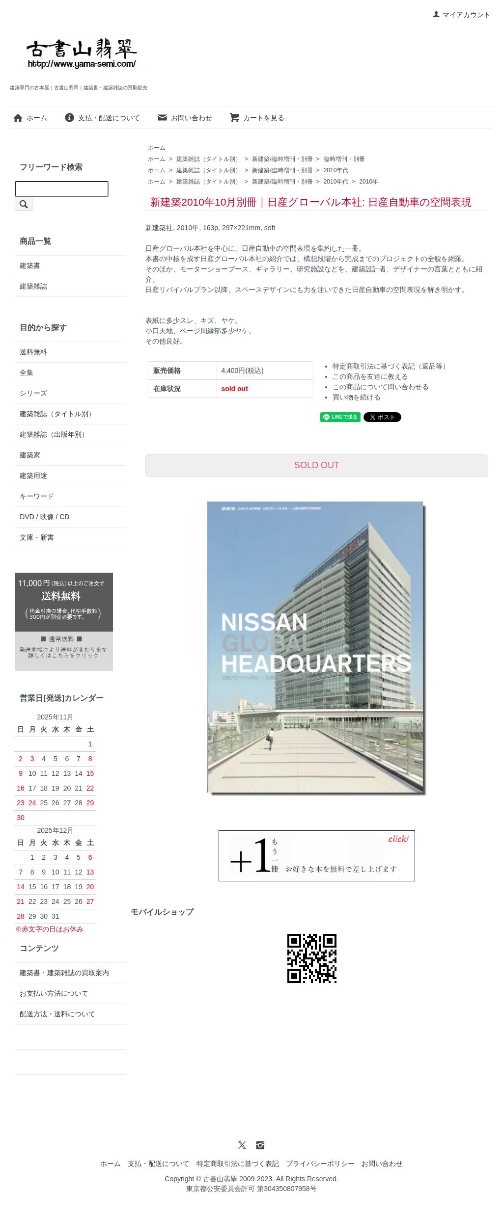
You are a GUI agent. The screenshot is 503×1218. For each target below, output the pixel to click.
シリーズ (33, 393)
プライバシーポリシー (320, 1163)
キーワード (37, 496)
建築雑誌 (33, 286)
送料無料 (33, 352)
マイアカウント (461, 15)
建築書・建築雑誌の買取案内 (64, 973)
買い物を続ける (357, 397)
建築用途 (33, 475)
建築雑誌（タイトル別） (208, 159)
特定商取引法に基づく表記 (237, 1163)
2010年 (368, 181)
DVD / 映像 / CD (44, 517)
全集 (26, 372)
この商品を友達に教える (370, 376)
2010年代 (336, 170)
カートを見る (256, 118)
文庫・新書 (37, 537)
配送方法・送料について (57, 1014)
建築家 (30, 455)
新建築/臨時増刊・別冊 (282, 159)
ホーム (29, 118)
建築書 (30, 265)
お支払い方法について (54, 993)
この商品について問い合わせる (381, 387)
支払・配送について (102, 118)
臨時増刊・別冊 (344, 159)
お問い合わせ (184, 118)
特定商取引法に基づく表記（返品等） (391, 366)
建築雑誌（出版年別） (54, 434)
